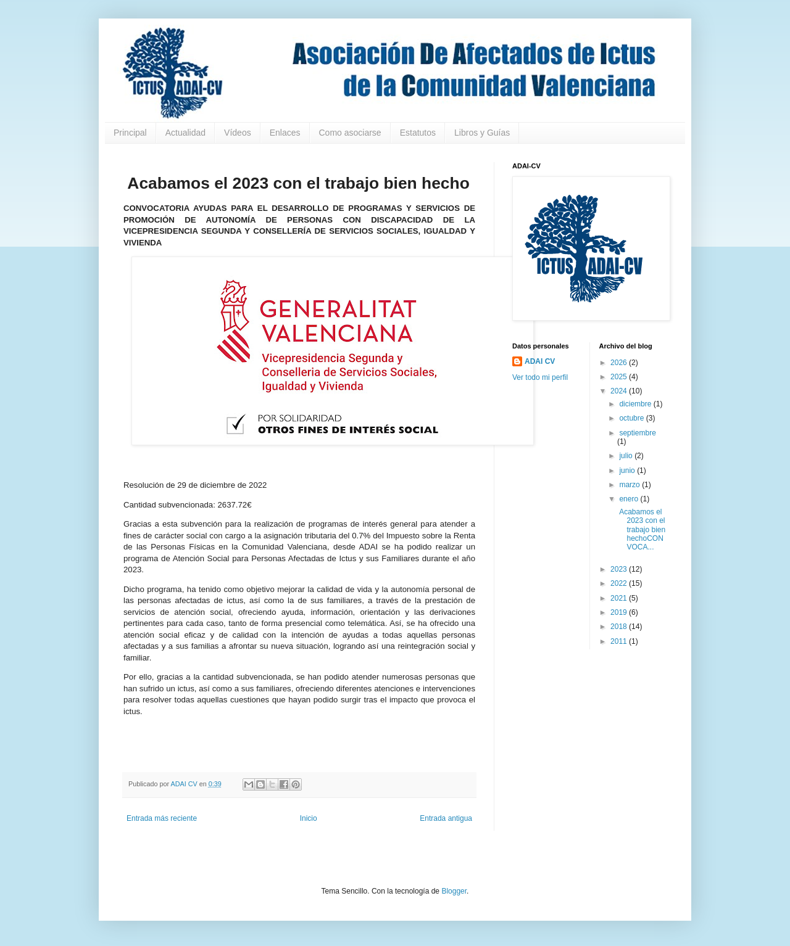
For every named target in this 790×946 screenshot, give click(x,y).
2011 (619, 641)
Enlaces (285, 133)
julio (626, 455)
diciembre (636, 404)
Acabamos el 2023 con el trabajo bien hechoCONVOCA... (641, 530)
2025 (619, 376)
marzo (630, 484)
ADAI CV (540, 361)
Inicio (308, 818)
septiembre (637, 433)
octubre (632, 418)
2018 (619, 626)
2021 (619, 598)
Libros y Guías (482, 133)
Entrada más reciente (162, 818)
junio (628, 470)
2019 (619, 612)
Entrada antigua (446, 818)
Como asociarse (350, 133)
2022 (619, 583)
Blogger (454, 891)
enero (629, 499)
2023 (619, 569)
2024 (619, 391)
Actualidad (185, 133)
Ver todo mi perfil (540, 377)
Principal (130, 133)
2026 (619, 362)
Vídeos (237, 133)
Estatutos (418, 133)
